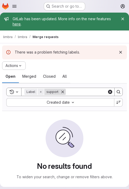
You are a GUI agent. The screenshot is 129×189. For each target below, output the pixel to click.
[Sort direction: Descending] (118, 102)
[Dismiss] (120, 52)
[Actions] (14, 65)
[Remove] (63, 92)
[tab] (10, 76)
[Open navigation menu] (14, 6)
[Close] (123, 19)
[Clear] (110, 92)
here (17, 24)
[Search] (118, 92)
